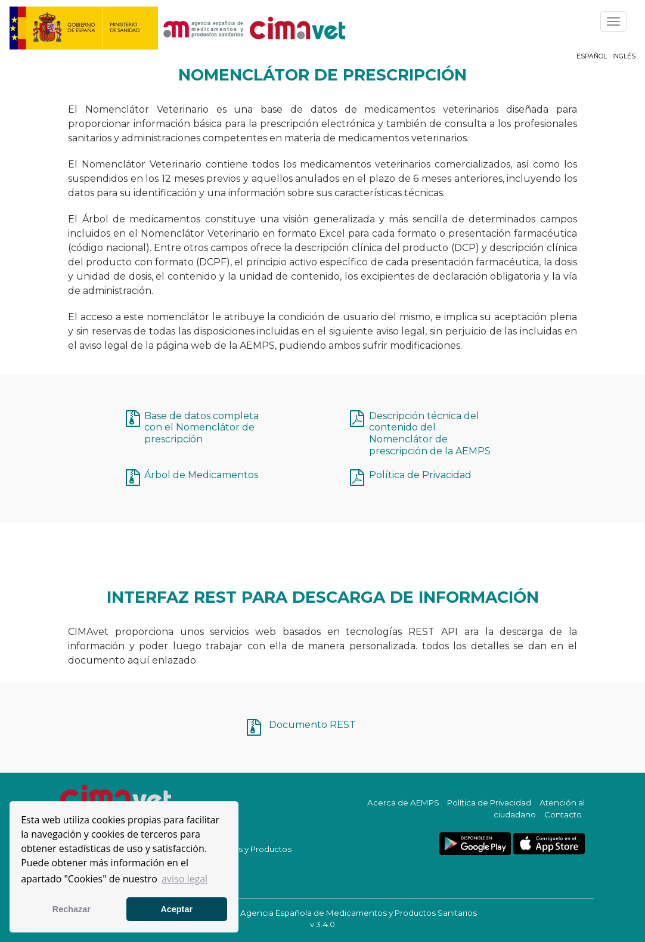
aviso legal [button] (184, 878)
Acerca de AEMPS (403, 802)
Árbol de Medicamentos (201, 475)
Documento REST (312, 724)
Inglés (623, 56)
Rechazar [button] (71, 909)
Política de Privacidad (420, 475)
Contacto (563, 814)
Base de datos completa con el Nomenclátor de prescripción (201, 427)
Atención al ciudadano (539, 808)
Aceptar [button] (176, 909)
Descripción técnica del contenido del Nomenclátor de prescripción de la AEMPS (430, 433)
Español (591, 56)
